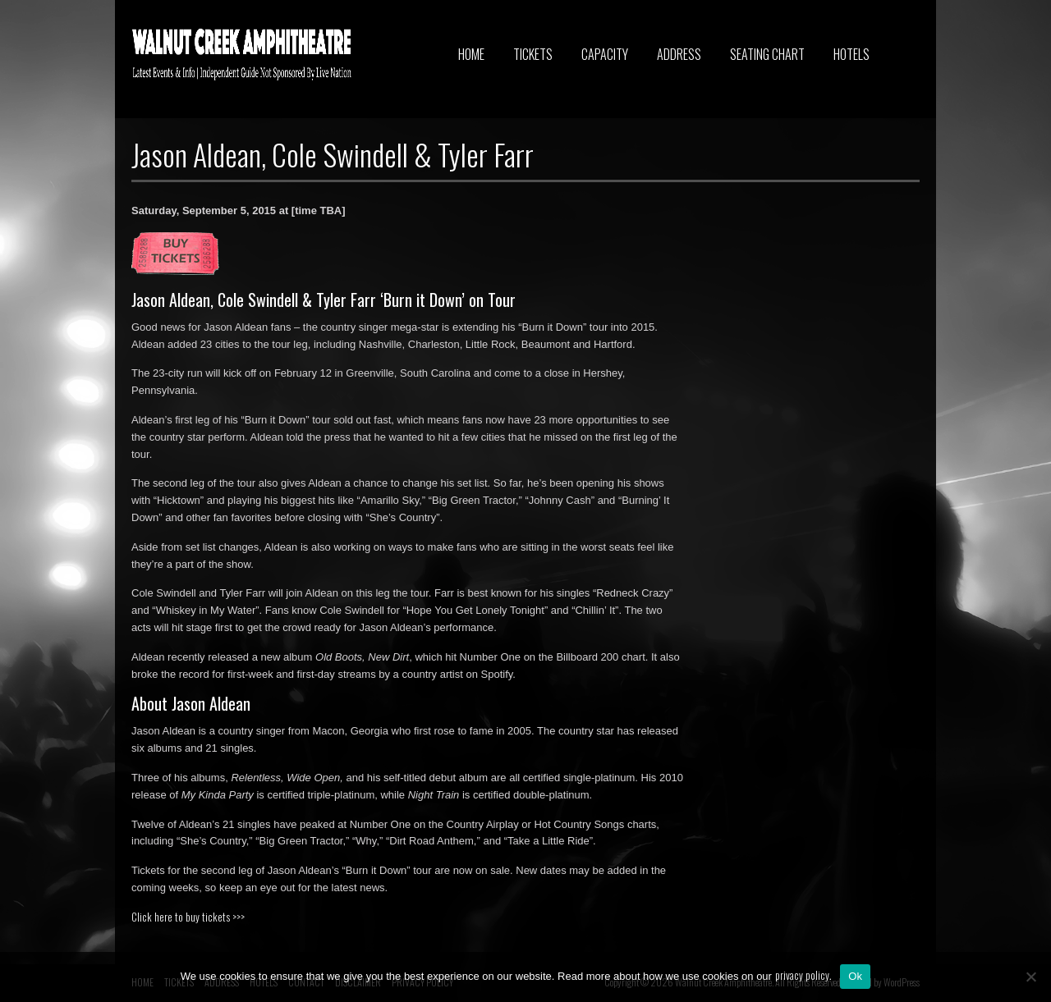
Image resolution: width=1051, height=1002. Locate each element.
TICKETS (533, 54)
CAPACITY (604, 54)
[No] (1030, 976)
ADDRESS (679, 54)
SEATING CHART (767, 54)
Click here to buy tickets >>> (188, 916)
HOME (471, 54)
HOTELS (851, 54)
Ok (855, 976)
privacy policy (802, 975)
